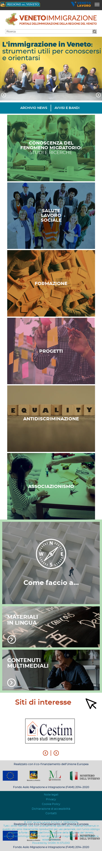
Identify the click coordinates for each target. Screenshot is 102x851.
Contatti (51, 813)
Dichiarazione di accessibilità (51, 808)
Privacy (51, 799)
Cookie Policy (51, 804)
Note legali (51, 794)
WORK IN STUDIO (59, 843)
